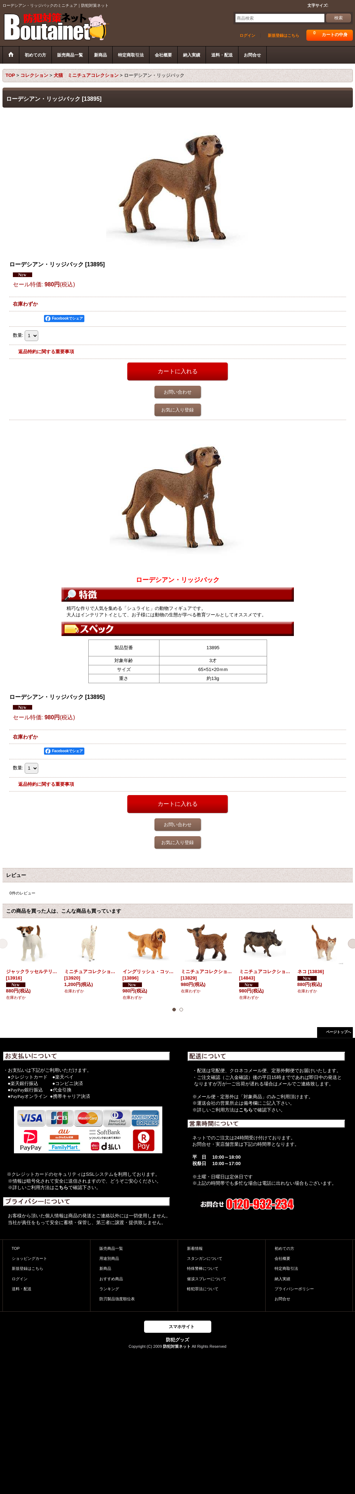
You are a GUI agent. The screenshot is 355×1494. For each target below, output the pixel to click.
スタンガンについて (204, 1258)
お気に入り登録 (177, 410)
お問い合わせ (178, 392)
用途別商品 (109, 1258)
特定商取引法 (286, 1268)
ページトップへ (338, 1032)
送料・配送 (21, 1289)
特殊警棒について (202, 1268)
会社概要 (282, 1258)
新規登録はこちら (283, 35)
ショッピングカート (29, 1258)
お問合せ (282, 1299)
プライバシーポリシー (294, 1289)
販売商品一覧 (111, 1248)
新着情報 (195, 1248)
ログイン (247, 35)
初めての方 (284, 1248)
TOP (16, 1248)
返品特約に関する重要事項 (46, 351)
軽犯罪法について (202, 1289)
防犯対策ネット (177, 1346)
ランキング (109, 1289)
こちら (61, 1187)
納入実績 (282, 1279)
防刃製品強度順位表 (117, 1299)
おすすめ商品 (111, 1279)
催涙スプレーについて (206, 1279)
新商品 (105, 1268)
